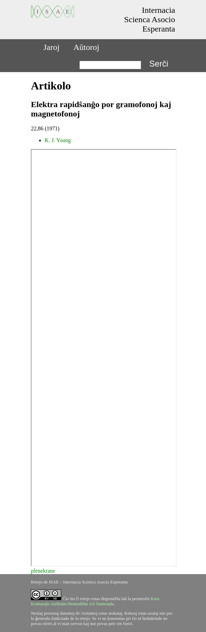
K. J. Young (58, 140)
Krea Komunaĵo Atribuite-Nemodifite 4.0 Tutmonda (95, 601)
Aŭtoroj (86, 47)
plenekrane (43, 571)
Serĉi (158, 63)
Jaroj (51, 47)
